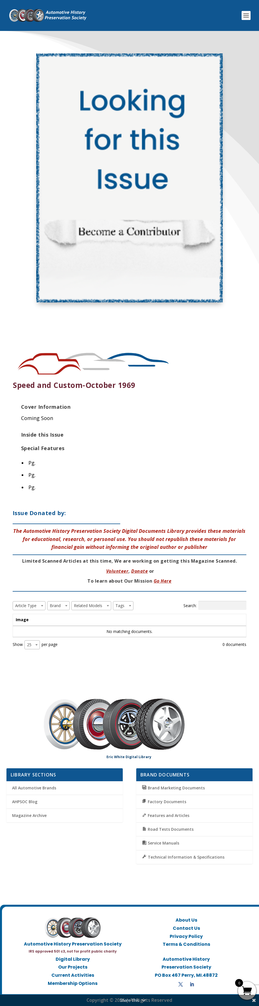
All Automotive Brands (34, 788)
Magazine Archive (29, 815)
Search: (214, 605)
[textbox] (27, 605)
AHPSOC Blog (24, 801)
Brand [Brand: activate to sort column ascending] (109, 619)
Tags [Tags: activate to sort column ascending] (175, 619)
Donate (139, 571)
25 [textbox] (29, 644)
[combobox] (29, 605)
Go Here (163, 581)
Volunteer (117, 571)
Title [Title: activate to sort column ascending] (48, 619)
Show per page (35, 644)
